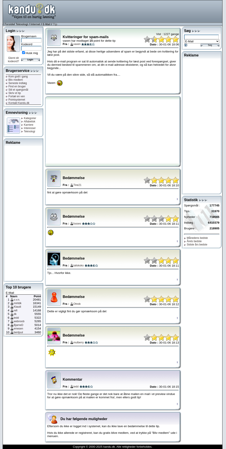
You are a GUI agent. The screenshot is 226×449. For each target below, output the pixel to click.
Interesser (28, 128)
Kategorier (28, 118)
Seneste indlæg (16, 83)
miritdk (17, 303)
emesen (18, 328)
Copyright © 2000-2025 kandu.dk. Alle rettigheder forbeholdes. (112, 446)
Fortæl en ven (15, 96)
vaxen (77, 44)
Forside (9, 24)
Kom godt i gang (17, 76)
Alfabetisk (28, 121)
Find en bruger (16, 86)
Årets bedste (193, 241)
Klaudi (17, 306)
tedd (16, 317)
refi (15, 310)
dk (15, 314)
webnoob (19, 321)
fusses (77, 223)
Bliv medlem (14, 79)
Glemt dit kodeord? (13, 59)
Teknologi (22, 24)
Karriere (27, 124)
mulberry (78, 342)
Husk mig (32, 53)
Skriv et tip (13, 93)
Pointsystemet (15, 99)
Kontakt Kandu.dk (17, 103)
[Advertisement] (142, 11)
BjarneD (18, 325)
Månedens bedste (196, 237)
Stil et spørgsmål (17, 89)
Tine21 (77, 185)
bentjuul (18, 332)
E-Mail (46, 24)
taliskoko (78, 265)
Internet (35, 24)
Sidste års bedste (195, 244)
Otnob (77, 303)
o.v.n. (17, 299)
